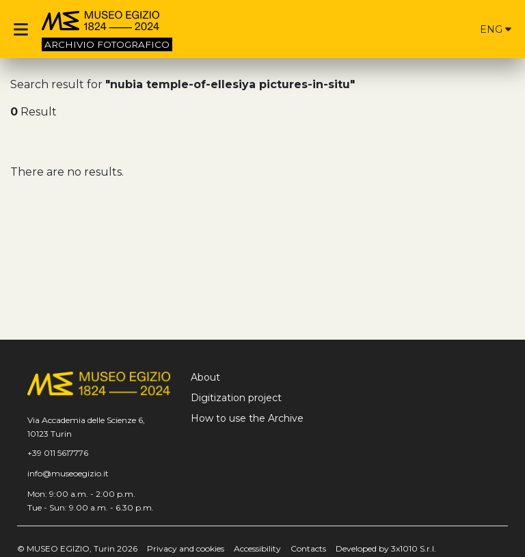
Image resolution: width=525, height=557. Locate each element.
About (205, 377)
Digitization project (236, 398)
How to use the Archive (247, 418)
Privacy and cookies (185, 548)
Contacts (308, 548)
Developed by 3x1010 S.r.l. (386, 548)
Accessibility (257, 548)
